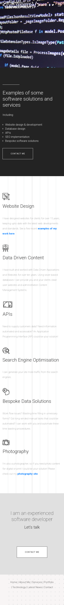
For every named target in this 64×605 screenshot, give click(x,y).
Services (37, 582)
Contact (48, 587)
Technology (19, 587)
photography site (27, 473)
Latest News (35, 587)
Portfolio (49, 582)
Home (13, 582)
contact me (18, 153)
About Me (24, 582)
